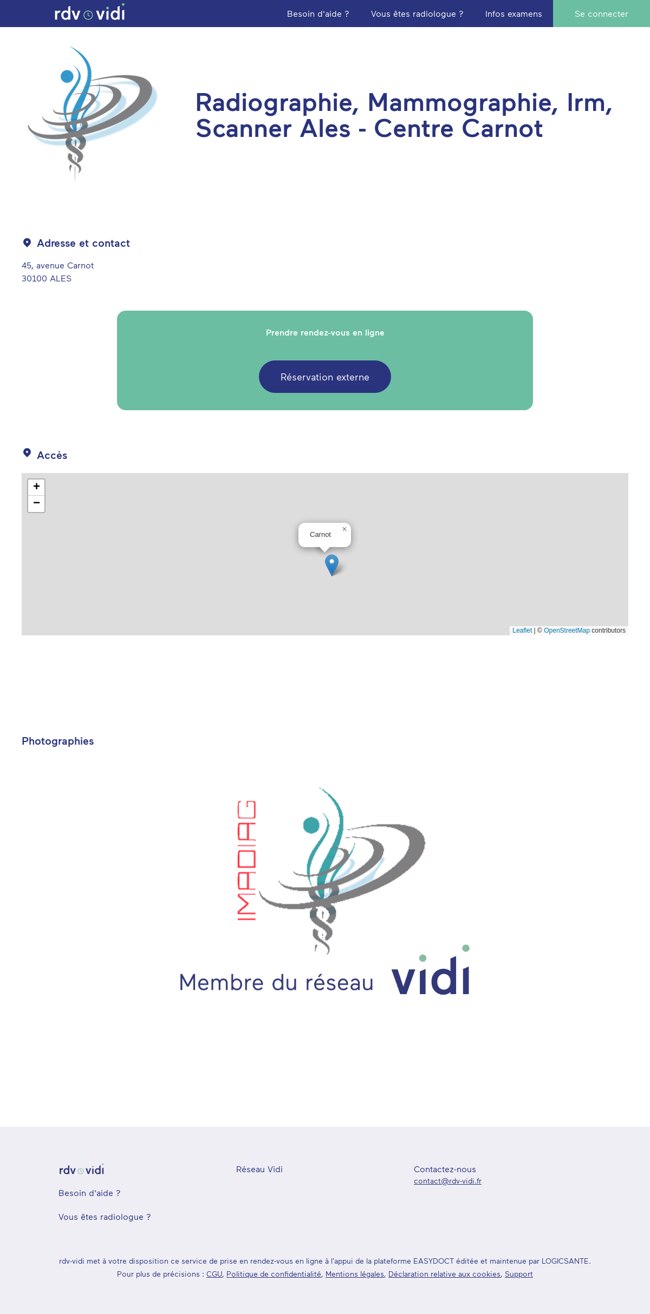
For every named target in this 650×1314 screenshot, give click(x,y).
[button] (332, 565)
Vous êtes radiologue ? (104, 1216)
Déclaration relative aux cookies (444, 1273)
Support (519, 1273)
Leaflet (522, 630)
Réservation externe (325, 377)
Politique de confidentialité (273, 1273)
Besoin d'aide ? (89, 1192)
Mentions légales (355, 1273)
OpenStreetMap (567, 630)
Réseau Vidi (259, 1169)
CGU (214, 1273)
